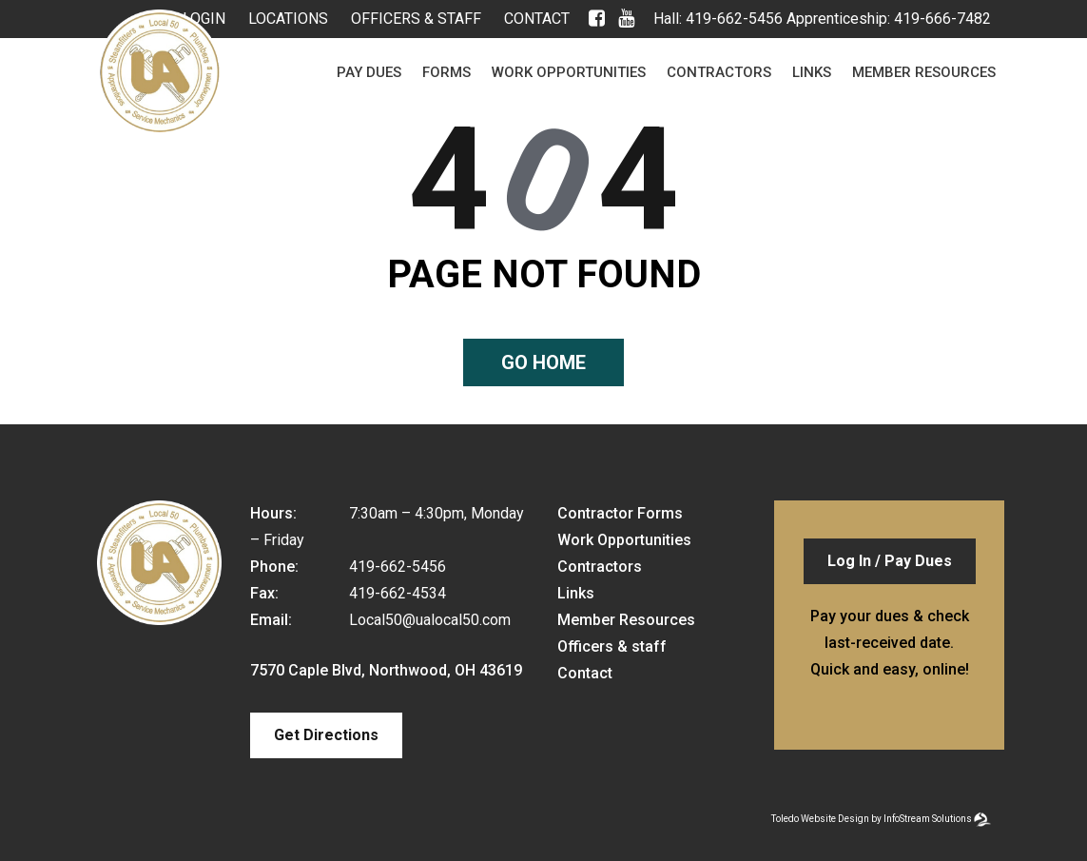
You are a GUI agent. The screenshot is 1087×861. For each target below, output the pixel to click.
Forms (446, 72)
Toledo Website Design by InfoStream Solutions (871, 818)
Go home (543, 362)
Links (811, 72)
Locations (288, 19)
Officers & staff (416, 19)
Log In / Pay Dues (889, 561)
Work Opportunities (569, 72)
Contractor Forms (620, 513)
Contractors (719, 72)
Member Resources (924, 72)
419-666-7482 (942, 19)
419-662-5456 (734, 19)
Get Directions (326, 735)
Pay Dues (369, 72)
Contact (537, 19)
